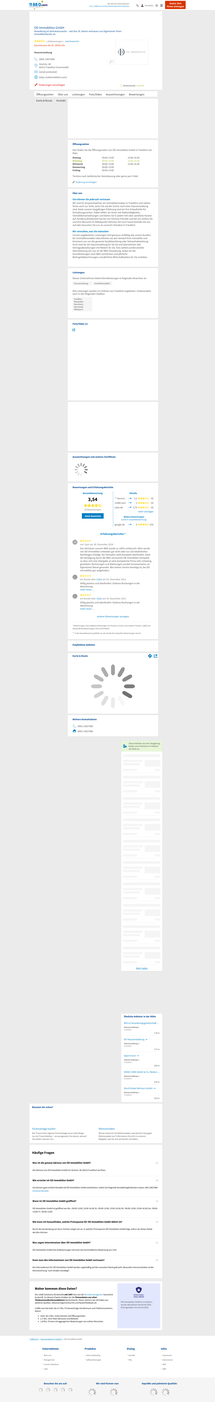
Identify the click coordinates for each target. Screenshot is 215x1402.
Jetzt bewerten (93, 516)
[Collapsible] (157, 1163)
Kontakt (61, 100)
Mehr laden (142, 968)
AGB (164, 1364)
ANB (164, 1369)
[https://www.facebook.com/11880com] (40, 1390)
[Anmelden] (148, 5)
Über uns (63, 94)
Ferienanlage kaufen (44, 1128)
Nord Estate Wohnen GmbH (138, 1088)
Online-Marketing (93, 1355)
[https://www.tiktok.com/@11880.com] (48, 1390)
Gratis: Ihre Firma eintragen (175, 5)
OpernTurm (130, 1055)
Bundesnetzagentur (94, 1294)
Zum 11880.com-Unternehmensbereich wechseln (109, 6)
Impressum (167, 1355)
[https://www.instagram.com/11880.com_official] (55, 1390)
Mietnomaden (107, 1128)
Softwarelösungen (93, 1360)
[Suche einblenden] (138, 5)
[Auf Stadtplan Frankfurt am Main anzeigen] (155, 656)
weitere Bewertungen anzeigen (113, 616)
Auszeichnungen (115, 94)
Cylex (99, 579)
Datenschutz (167, 1360)
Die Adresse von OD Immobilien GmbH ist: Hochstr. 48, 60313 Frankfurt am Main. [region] (69, 1170)
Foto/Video (95, 94)
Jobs (46, 1369)
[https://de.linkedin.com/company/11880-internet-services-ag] (70, 1390)
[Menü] (162, 5)
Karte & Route (44, 100)
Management (49, 1360)
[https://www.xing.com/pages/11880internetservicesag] (63, 1390)
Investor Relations (51, 1364)
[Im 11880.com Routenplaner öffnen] (150, 655)
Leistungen (78, 94)
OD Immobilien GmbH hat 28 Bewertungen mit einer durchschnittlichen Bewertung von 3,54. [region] (74, 1249)
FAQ (130, 1360)
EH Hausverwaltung (134, 1039)
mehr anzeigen (145, 511)
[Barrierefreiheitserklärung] (157, 5)
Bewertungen (136, 94)
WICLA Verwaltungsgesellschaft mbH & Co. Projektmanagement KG (142, 1023)
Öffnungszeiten (45, 94)
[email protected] (40, 1190)
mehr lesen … (87, 589)
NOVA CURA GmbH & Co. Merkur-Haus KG (142, 1071)
